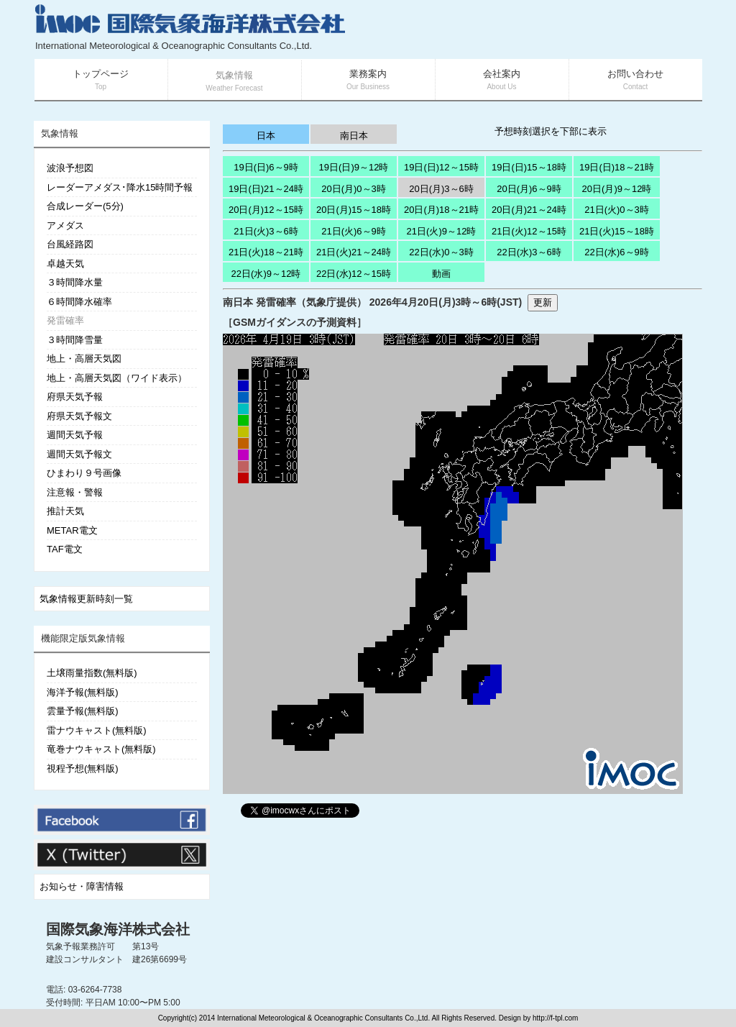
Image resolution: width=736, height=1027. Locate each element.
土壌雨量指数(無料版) (92, 672)
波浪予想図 (70, 168)
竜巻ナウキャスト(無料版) (101, 749)
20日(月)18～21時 (441, 209)
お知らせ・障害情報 (82, 886)
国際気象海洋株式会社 (118, 929)
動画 (441, 273)
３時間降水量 (75, 282)
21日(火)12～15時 (529, 231)
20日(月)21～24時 (529, 209)
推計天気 (65, 511)
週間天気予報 (75, 434)
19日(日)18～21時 (616, 167)
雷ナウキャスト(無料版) (97, 730)
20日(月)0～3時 (353, 188)
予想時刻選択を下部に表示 (550, 131)
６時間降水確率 (79, 301)
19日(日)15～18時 (529, 167)
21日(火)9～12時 (442, 231)
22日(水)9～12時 (266, 273)
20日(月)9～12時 (617, 188)
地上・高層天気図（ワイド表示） (117, 378)
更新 (542, 302)
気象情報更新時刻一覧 (86, 598)
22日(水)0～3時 (441, 252)
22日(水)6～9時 (616, 252)
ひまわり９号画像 (84, 472)
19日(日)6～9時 (266, 167)
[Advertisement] (530, 28)
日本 (266, 135)
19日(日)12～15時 (441, 167)
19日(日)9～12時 (354, 167)
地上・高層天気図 (84, 358)
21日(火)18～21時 (266, 252)
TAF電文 (65, 549)
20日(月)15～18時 (353, 209)
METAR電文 (72, 530)
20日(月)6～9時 (529, 188)
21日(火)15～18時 (616, 231)
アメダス (65, 225)
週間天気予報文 (79, 454)
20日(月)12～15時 (266, 209)
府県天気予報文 (79, 416)
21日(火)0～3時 (616, 209)
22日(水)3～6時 (529, 252)
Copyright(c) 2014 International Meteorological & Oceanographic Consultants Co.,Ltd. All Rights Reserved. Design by (345, 1018)
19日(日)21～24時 (266, 188)
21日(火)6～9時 (353, 231)
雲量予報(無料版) (83, 711)
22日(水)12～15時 (353, 273)
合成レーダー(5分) (85, 206)
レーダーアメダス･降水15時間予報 (120, 187)
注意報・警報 (75, 492)
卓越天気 (65, 263)
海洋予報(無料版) (83, 692)
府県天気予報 (75, 396)
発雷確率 (65, 320)
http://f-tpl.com (555, 1018)
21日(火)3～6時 (266, 231)
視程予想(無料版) (83, 768)
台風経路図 (70, 244)
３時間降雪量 (75, 339)
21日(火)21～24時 (353, 252)
